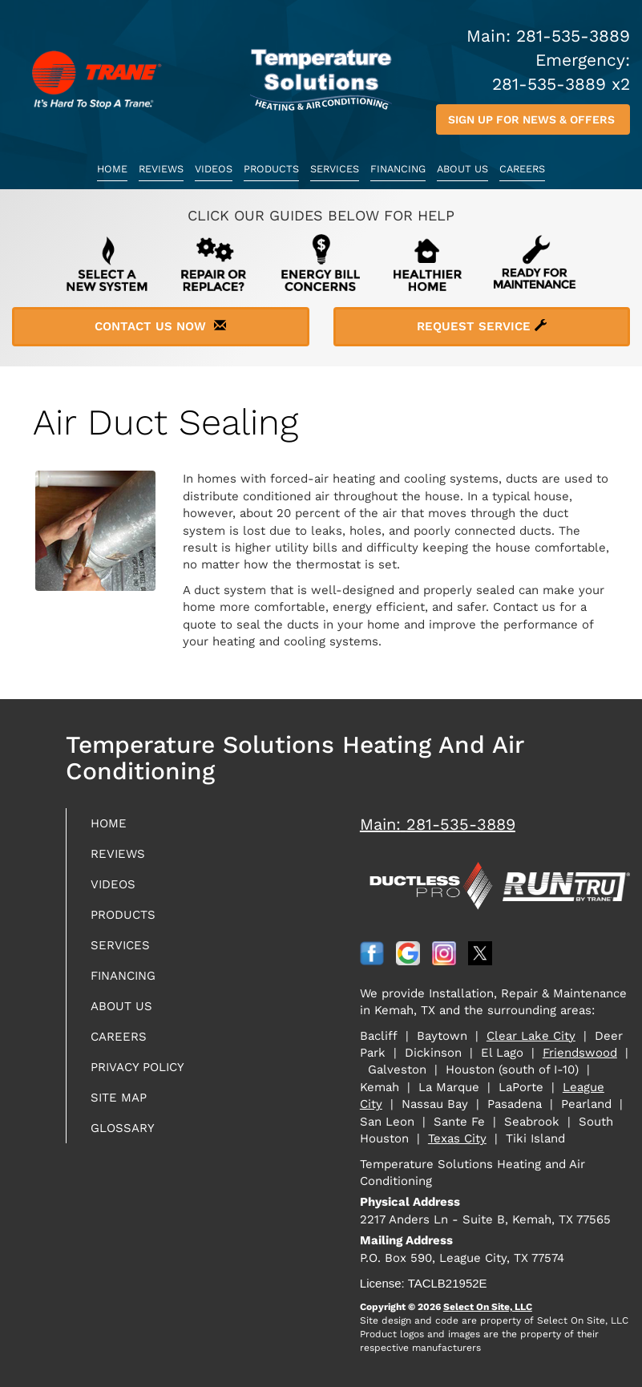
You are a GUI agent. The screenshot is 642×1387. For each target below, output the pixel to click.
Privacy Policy (137, 1067)
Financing (398, 169)
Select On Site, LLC (487, 1306)
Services (334, 169)
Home (112, 169)
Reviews (161, 169)
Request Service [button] (482, 326)
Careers (522, 169)
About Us (462, 169)
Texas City (457, 1138)
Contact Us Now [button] (160, 326)
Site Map (119, 1097)
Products (271, 169)
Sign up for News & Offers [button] (533, 119)
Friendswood (580, 1052)
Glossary (123, 1128)
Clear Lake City (531, 1036)
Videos (213, 169)
